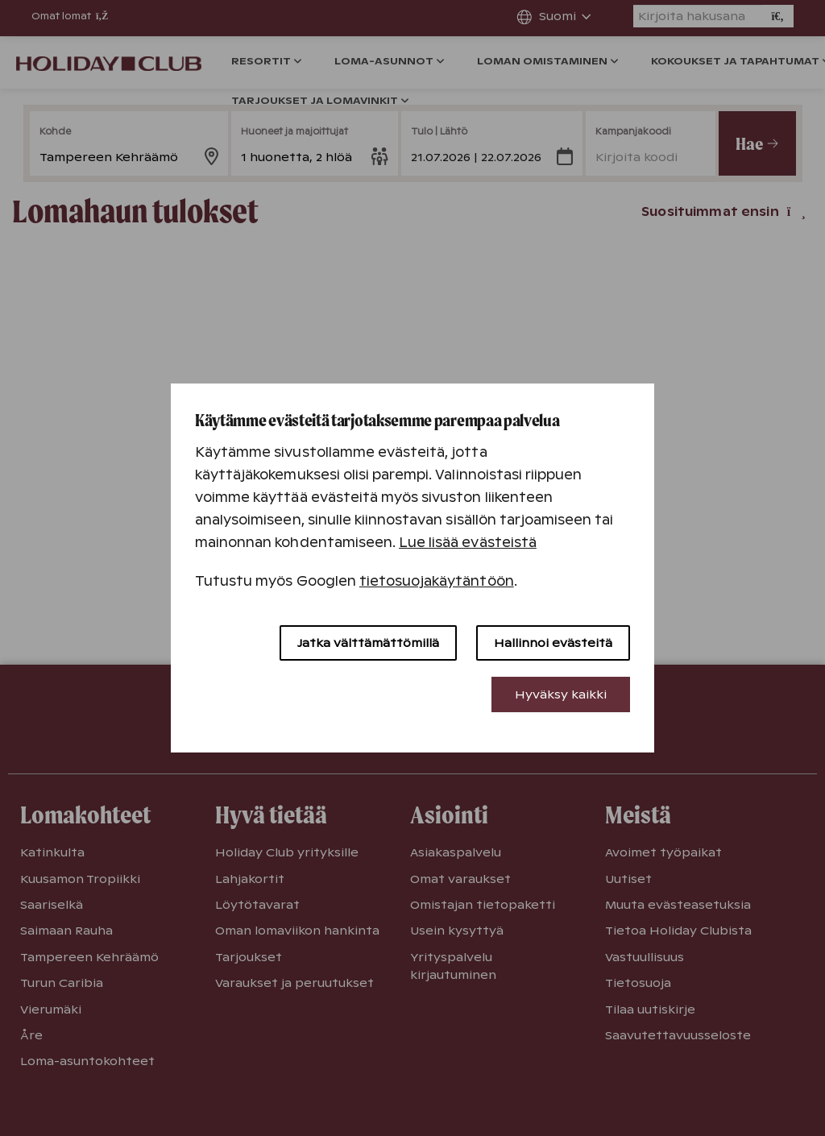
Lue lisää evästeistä (468, 542)
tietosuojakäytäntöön (436, 581)
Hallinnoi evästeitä (553, 643)
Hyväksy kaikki (561, 694)
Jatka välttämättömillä (368, 643)
